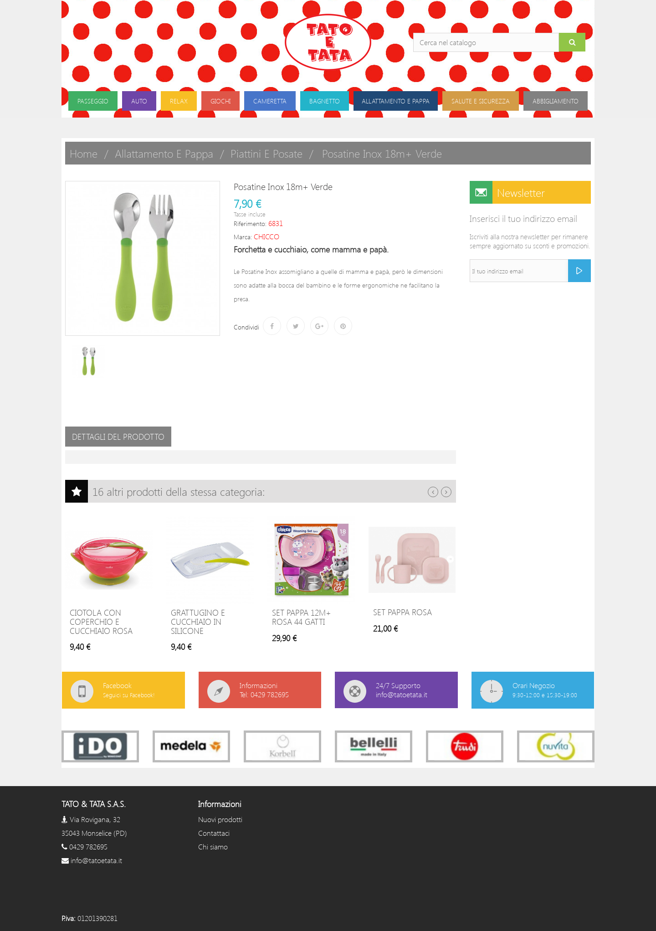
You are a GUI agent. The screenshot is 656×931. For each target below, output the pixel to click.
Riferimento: (250, 223)
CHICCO (266, 236)
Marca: (243, 236)
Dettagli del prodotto (118, 436)
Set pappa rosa (402, 612)
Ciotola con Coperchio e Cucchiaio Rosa (101, 621)
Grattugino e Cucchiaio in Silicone (198, 621)
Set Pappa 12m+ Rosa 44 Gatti (301, 617)
